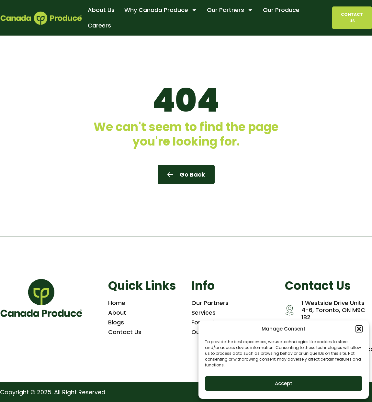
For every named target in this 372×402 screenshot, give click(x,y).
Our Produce (281, 10)
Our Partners (230, 10)
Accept (283, 383)
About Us (101, 10)
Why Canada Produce (160, 10)
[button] (359, 329)
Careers (99, 25)
